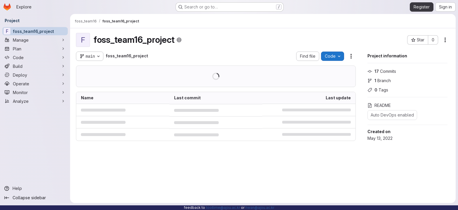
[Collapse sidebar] (35, 198)
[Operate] (35, 84)
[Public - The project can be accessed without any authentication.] (179, 40)
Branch (379, 80)
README (379, 105)
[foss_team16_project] (35, 31)
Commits (381, 71)
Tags (377, 89)
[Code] (35, 57)
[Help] (35, 188)
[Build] (35, 66)
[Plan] (35, 49)
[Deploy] (35, 75)
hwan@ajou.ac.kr (259, 207)
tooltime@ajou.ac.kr (223, 207)
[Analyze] (35, 101)
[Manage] (35, 40)
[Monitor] (35, 92)
